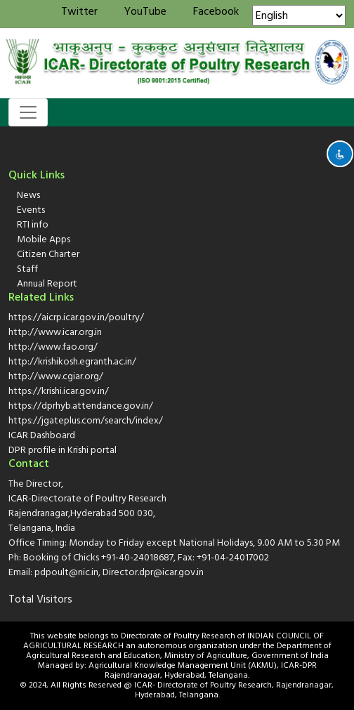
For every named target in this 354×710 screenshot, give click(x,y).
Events (31, 210)
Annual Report (47, 283)
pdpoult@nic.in (66, 572)
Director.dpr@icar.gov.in (153, 572)
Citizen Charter (48, 254)
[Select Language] (299, 15)
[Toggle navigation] (28, 112)
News (28, 195)
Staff (27, 269)
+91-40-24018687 (137, 557)
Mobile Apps (43, 239)
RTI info (32, 224)
